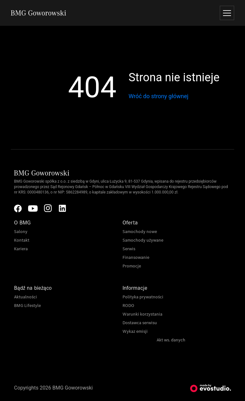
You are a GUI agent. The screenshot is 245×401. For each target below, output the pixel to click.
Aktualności (25, 297)
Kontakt (21, 240)
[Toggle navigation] (227, 13)
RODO (128, 306)
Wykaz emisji (135, 331)
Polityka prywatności (142, 297)
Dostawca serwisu (139, 323)
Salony (20, 232)
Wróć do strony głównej (159, 96)
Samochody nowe (139, 232)
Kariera (21, 249)
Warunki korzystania (142, 314)
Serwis (128, 249)
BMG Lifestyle (27, 306)
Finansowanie (135, 257)
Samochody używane (142, 240)
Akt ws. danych (171, 340)
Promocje (131, 266)
